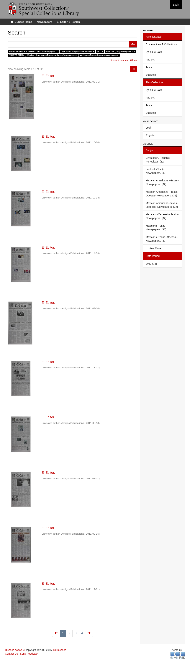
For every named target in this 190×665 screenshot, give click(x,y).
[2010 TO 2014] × (16, 55)
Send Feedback (29, 653)
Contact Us (11, 653)
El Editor (62, 21)
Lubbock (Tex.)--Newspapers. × (120, 51)
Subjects (151, 74)
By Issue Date (154, 51)
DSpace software (15, 649)
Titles (149, 67)
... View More (153, 248)
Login (149, 127)
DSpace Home (23, 21)
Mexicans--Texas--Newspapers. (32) (156, 227)
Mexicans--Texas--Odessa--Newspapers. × (99, 55)
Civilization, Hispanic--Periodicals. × (77, 51)
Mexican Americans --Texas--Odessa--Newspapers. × (33, 51)
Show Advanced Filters (124, 60)
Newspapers (44, 21)
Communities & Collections (161, 44)
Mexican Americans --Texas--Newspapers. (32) (162, 182)
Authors (150, 59)
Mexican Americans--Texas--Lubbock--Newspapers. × (52, 55)
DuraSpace (59, 649)
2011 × (100, 51)
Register (150, 135)
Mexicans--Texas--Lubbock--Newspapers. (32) (162, 216)
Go (133, 44)
